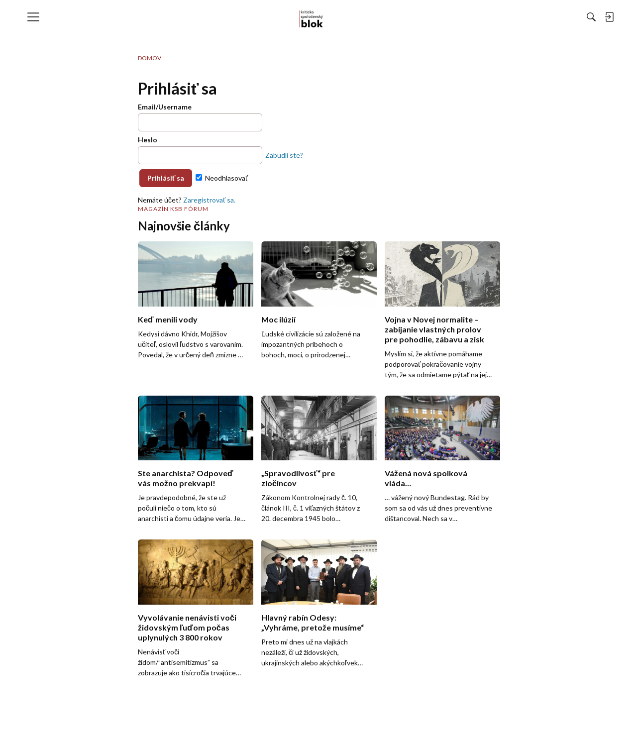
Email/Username (165, 107)
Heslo (147, 139)
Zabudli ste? (284, 155)
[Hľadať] (483, 17)
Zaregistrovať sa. (209, 200)
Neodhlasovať (222, 178)
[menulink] (37, 17)
